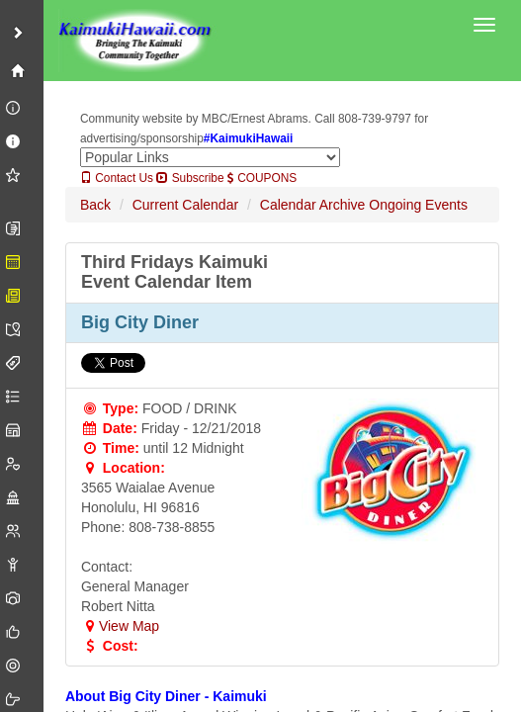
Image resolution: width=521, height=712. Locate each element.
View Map (120, 626)
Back (95, 205)
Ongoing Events (418, 205)
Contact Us (116, 178)
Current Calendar (185, 205)
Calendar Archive (313, 205)
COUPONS (262, 178)
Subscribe (189, 178)
